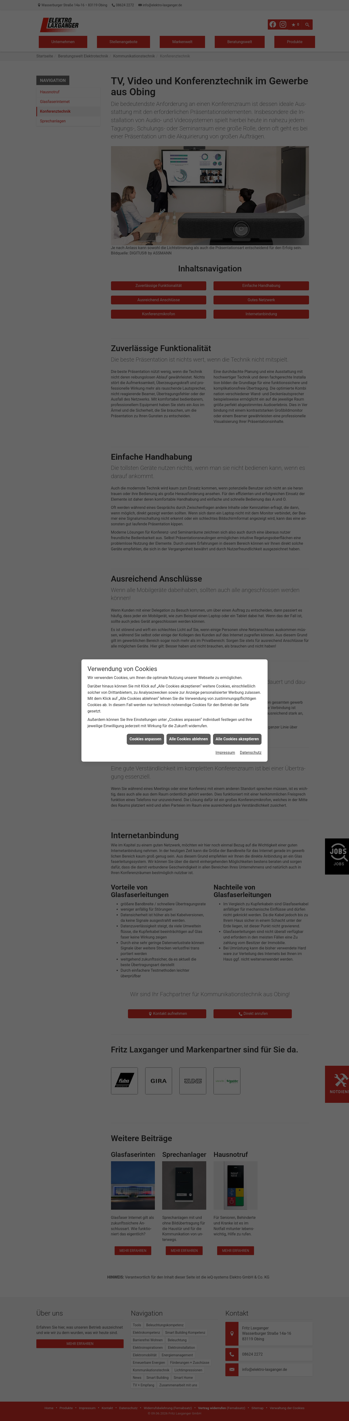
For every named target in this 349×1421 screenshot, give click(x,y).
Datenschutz (251, 752)
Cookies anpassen (145, 739)
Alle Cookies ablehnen (188, 739)
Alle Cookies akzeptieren (237, 739)
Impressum (225, 752)
